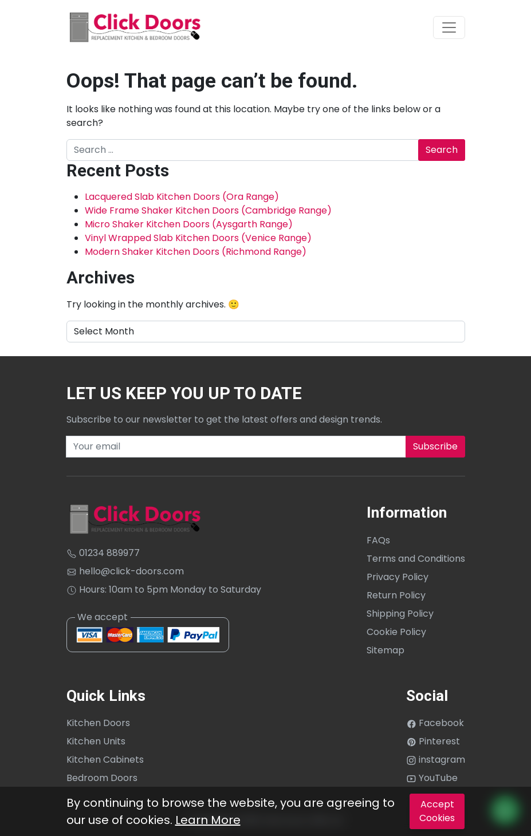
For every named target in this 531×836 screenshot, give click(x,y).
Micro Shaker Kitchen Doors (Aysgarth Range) (189, 224)
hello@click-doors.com (125, 571)
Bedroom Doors (101, 777)
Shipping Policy (400, 613)
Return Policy (396, 595)
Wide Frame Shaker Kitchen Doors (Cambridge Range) (208, 210)
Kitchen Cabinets (105, 759)
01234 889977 (103, 552)
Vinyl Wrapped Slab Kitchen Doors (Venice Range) (198, 238)
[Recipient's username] (236, 447)
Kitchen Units (95, 741)
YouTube (432, 777)
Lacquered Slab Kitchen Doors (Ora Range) (182, 196)
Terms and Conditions (416, 558)
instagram (435, 759)
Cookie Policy (396, 631)
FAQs (378, 540)
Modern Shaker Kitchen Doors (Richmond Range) (195, 251)
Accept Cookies (437, 811)
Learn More (208, 820)
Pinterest (433, 741)
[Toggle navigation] (449, 27)
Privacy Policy (397, 576)
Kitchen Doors (98, 722)
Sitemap (385, 650)
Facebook (435, 722)
